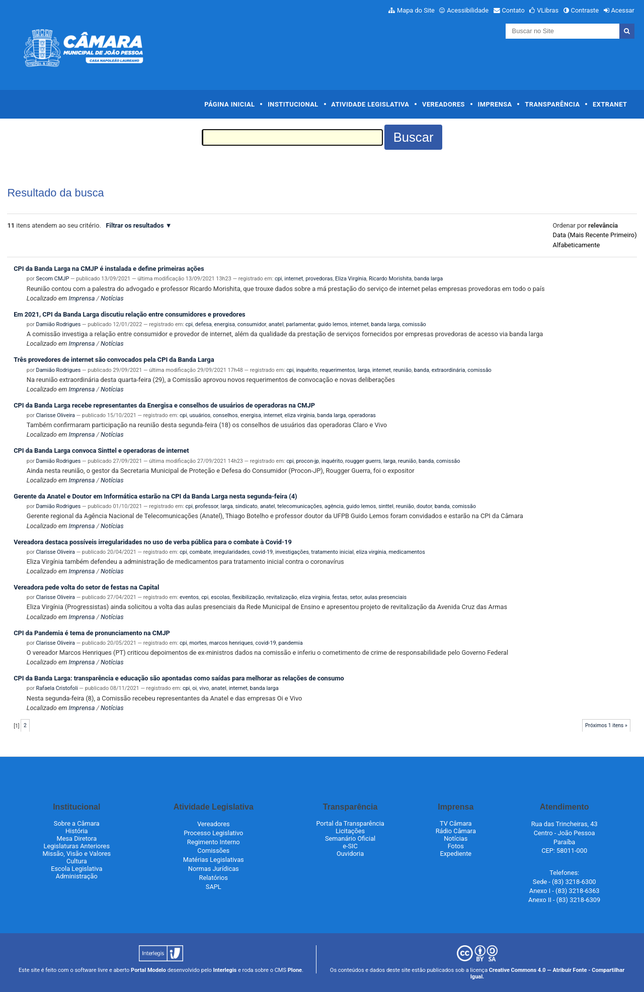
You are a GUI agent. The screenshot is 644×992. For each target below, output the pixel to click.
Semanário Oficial (350, 838)
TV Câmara (456, 823)
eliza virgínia (300, 415)
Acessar (622, 10)
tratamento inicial (332, 552)
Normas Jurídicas (213, 868)
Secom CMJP (52, 278)
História (76, 831)
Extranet (610, 104)
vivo (204, 688)
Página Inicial (229, 104)
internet (293, 278)
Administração (77, 876)
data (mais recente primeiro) (595, 235)
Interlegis (224, 970)
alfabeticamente (576, 245)
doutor (424, 506)
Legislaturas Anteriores (77, 846)
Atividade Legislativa (370, 104)
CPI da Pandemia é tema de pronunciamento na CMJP (92, 633)
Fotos (456, 846)
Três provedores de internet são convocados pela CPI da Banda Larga (114, 359)
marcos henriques (231, 643)
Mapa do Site (416, 10)
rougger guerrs (363, 461)
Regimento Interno (213, 842)
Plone (295, 970)
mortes (198, 643)
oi (194, 688)
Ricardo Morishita (390, 278)
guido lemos (332, 324)
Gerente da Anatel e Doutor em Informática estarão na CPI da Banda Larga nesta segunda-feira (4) (155, 496)
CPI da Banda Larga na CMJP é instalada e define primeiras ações (109, 268)
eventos (189, 597)
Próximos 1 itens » (606, 725)
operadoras (362, 415)
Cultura (76, 861)
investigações (292, 552)
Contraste (585, 10)
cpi (278, 278)
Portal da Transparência (350, 823)
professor (206, 506)
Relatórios (213, 877)
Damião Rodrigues (58, 324)
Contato (513, 10)
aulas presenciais (385, 597)
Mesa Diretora (76, 838)
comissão (414, 324)
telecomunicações (299, 506)
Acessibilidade (468, 10)
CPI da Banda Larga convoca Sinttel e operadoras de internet (101, 450)
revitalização (281, 597)
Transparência (552, 104)
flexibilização (248, 597)
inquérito (306, 370)
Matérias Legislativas (213, 859)
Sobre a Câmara (77, 823)
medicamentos (407, 552)
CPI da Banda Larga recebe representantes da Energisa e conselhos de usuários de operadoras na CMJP (164, 405)
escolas (220, 597)
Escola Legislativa (76, 868)
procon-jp (307, 461)
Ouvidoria (350, 853)
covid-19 (262, 552)
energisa (224, 324)
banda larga (428, 278)
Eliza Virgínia (350, 278)
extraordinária (448, 370)
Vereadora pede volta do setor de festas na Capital (86, 587)
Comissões (213, 850)
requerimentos (337, 370)
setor (356, 597)
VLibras (547, 10)
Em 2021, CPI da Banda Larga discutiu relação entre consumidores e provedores (129, 314)
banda (421, 370)
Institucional (293, 104)
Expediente (455, 853)
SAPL (213, 886)
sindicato (246, 506)
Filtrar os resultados (135, 225)
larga (364, 370)
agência (334, 506)
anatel (276, 324)
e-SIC (350, 846)
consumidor (251, 324)
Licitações (350, 831)
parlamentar (300, 324)
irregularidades (231, 552)
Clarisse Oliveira (55, 415)
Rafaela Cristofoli (57, 688)
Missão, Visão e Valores (77, 853)
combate (200, 552)
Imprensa (495, 104)
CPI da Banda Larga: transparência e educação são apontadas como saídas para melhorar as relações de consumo (179, 678)
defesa (203, 324)
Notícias (112, 298)
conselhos (225, 415)
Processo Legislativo (213, 833)
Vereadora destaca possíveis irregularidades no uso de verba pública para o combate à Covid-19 (153, 542)
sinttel (385, 506)
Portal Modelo (148, 970)
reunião (402, 370)
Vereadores (443, 104)
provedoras (319, 278)
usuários (199, 415)
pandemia (291, 643)
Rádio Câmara (456, 831)
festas (339, 597)
